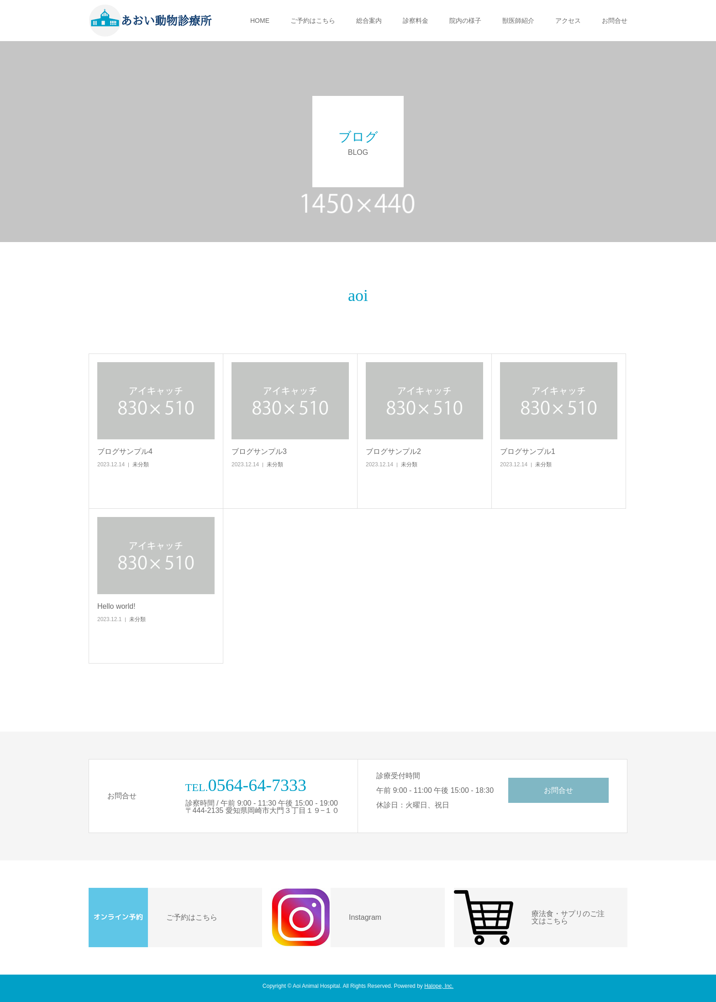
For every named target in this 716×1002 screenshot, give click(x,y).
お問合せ (614, 20)
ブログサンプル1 (527, 451)
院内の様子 (465, 20)
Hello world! (116, 606)
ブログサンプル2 (393, 451)
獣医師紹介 (518, 20)
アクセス (568, 20)
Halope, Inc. (438, 986)
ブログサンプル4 (125, 451)
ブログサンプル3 (259, 451)
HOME (259, 20)
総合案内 (369, 20)
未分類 (140, 464)
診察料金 (415, 20)
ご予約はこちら (312, 20)
